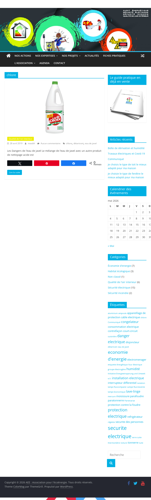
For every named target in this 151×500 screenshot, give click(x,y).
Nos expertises (45, 55)
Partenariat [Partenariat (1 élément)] (130, 400)
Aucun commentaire (49, 143)
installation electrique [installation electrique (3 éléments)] (128, 378)
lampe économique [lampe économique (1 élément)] (116, 392)
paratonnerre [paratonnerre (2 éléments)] (116, 400)
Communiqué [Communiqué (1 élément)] (114, 322)
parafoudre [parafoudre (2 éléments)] (137, 396)
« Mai (111, 246)
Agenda (37, 63)
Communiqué (116, 159)
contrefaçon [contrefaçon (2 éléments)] (115, 331)
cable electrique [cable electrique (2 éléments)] (130, 317)
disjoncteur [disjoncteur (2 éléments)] (132, 342)
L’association (16, 63)
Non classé (114, 276)
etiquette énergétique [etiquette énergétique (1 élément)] (118, 364)
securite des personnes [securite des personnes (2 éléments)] (129, 422)
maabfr (32, 143)
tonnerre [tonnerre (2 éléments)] (133, 442)
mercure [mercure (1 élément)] (112, 396)
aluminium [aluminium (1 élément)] (113, 313)
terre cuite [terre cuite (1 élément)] (137, 437)
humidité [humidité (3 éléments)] (133, 369)
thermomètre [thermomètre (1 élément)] (114, 443)
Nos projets (70, 55)
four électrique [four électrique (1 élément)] (135, 364)
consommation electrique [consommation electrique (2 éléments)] (123, 326)
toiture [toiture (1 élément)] (124, 443)
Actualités (92, 55)
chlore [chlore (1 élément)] (143, 317)
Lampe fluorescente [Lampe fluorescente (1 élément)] (136, 387)
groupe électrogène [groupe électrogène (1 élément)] (117, 369)
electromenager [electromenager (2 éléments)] (136, 359)
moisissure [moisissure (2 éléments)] (122, 396)
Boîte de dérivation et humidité (126, 148)
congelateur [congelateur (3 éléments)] (130, 322)
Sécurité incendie (118, 293)
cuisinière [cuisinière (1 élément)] (112, 336)
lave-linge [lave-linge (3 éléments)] (133, 391)
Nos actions (23, 55)
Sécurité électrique (119, 287)
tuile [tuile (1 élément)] (141, 443)
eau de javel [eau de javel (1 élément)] (123, 347)
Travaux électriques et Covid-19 (126, 153)
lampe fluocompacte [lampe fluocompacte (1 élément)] (117, 387)
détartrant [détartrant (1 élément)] (112, 347)
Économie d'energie (119, 265)
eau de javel (91, 143)
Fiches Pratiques (114, 55)
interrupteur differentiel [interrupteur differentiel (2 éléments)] (122, 382)
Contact (51, 63)
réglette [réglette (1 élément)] (111, 422)
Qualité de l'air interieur (20, 138)
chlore (69, 143)
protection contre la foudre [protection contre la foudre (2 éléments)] (124, 404)
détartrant (78, 143)
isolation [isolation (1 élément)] (141, 383)
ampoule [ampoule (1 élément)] (122, 313)
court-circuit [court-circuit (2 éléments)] (130, 331)
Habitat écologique (119, 271)
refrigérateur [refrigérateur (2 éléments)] (135, 416)
